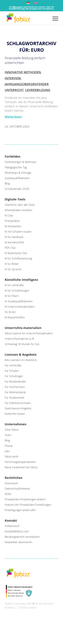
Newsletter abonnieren (18, 542)
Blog (7, 183)
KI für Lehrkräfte (14, 285)
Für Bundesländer (15, 381)
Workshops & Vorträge (18, 173)
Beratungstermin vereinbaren (22, 537)
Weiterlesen (15, 117)
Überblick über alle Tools (20, 205)
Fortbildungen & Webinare (20, 162)
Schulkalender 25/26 (17, 189)
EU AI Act (10, 312)
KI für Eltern (12, 296)
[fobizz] (26, 18)
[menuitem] (53, 18)
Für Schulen (12, 371)
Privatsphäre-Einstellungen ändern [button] (25, 499)
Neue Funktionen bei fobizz (21, 467)
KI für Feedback (14, 237)
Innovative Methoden (23, 72)
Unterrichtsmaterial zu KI (19, 339)
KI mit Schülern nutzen (18, 231)
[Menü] (53, 18)
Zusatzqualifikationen (17, 178)
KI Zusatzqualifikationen (19, 301)
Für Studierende (14, 397)
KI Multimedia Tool (16, 253)
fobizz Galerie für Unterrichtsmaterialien (29, 333)
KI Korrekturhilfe (14, 242)
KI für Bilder (12, 264)
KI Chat (9, 215)
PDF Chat (10, 248)
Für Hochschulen (15, 387)
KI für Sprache (13, 269)
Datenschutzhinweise (17, 488)
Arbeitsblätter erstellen (18, 210)
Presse (9, 446)
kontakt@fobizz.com (17, 531)
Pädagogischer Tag (16, 167)
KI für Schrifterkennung (18, 258)
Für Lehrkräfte (13, 365)
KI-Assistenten (13, 226)
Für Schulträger (14, 376)
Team (8, 435)
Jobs (7, 451)
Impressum (11, 483)
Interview (13, 78)
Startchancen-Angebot (18, 408)
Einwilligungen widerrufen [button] (20, 510)
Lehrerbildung (37, 90)
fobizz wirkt (11, 456)
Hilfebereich (12, 526)
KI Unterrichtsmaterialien (19, 306)
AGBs (8, 494)
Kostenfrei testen (15, 414)
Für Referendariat (15, 392)
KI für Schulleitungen (17, 290)
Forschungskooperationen (20, 462)
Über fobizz (12, 430)
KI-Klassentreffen (15, 317)
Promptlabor (12, 221)
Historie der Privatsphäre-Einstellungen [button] (28, 505)
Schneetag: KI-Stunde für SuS (22, 344)
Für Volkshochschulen (18, 403)
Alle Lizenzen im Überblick (21, 360)
